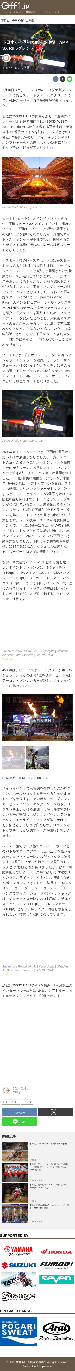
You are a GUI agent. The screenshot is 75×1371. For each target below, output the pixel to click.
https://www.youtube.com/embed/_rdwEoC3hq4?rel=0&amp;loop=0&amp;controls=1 (37, 943)
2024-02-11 (19, 56)
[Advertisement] (24, 1022)
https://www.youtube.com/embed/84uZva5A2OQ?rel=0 (37, 628)
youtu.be (8, 658)
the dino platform (42, 1366)
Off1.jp (16, 59)
